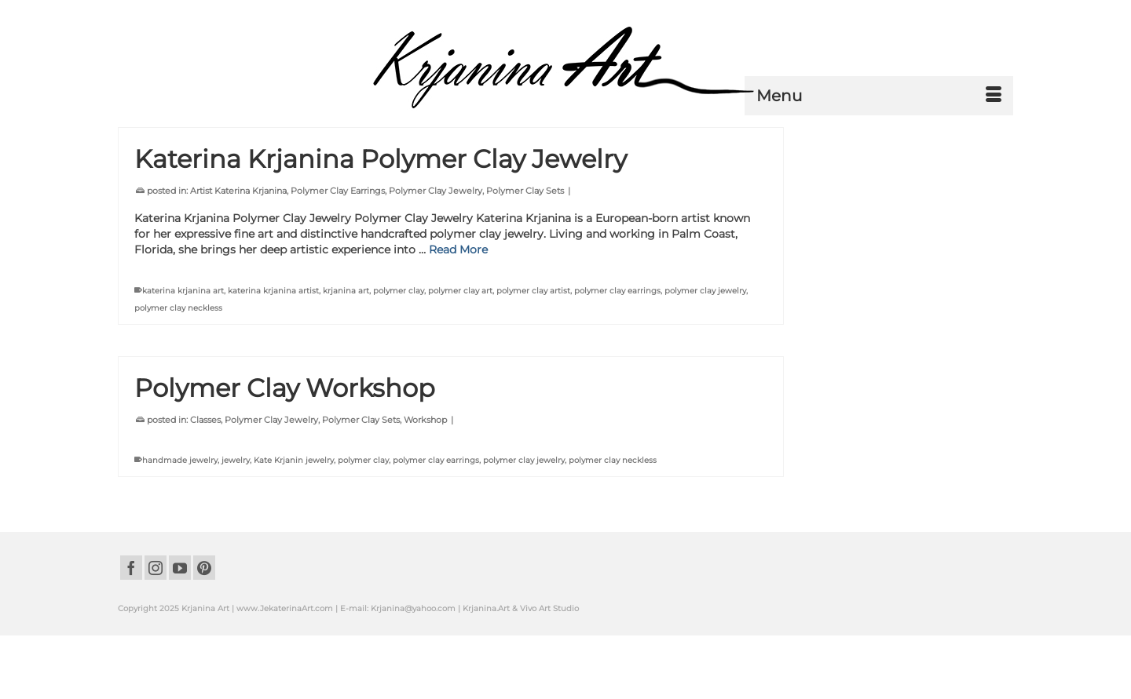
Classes (205, 419)
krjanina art (346, 291)
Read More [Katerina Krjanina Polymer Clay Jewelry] (458, 249)
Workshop (425, 419)
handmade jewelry (180, 460)
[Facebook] (131, 567)
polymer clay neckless (178, 308)
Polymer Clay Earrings (338, 190)
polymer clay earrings (617, 291)
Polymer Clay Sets (525, 190)
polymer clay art (460, 291)
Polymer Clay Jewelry (435, 190)
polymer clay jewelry (705, 291)
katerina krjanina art (183, 291)
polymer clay (398, 291)
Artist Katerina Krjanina (238, 190)
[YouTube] (180, 567)
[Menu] (879, 95)
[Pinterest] (204, 567)
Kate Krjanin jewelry (294, 460)
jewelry (235, 460)
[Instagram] (156, 567)
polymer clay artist (533, 291)
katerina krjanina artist (273, 291)
